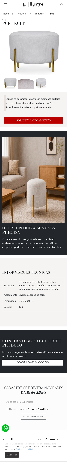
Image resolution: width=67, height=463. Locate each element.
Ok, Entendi (11, 454)
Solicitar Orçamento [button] (33, 120)
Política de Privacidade (38, 409)
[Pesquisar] (61, 5)
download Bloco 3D (33, 362)
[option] (33, 51)
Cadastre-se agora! (33, 416)
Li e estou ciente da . (27, 409)
